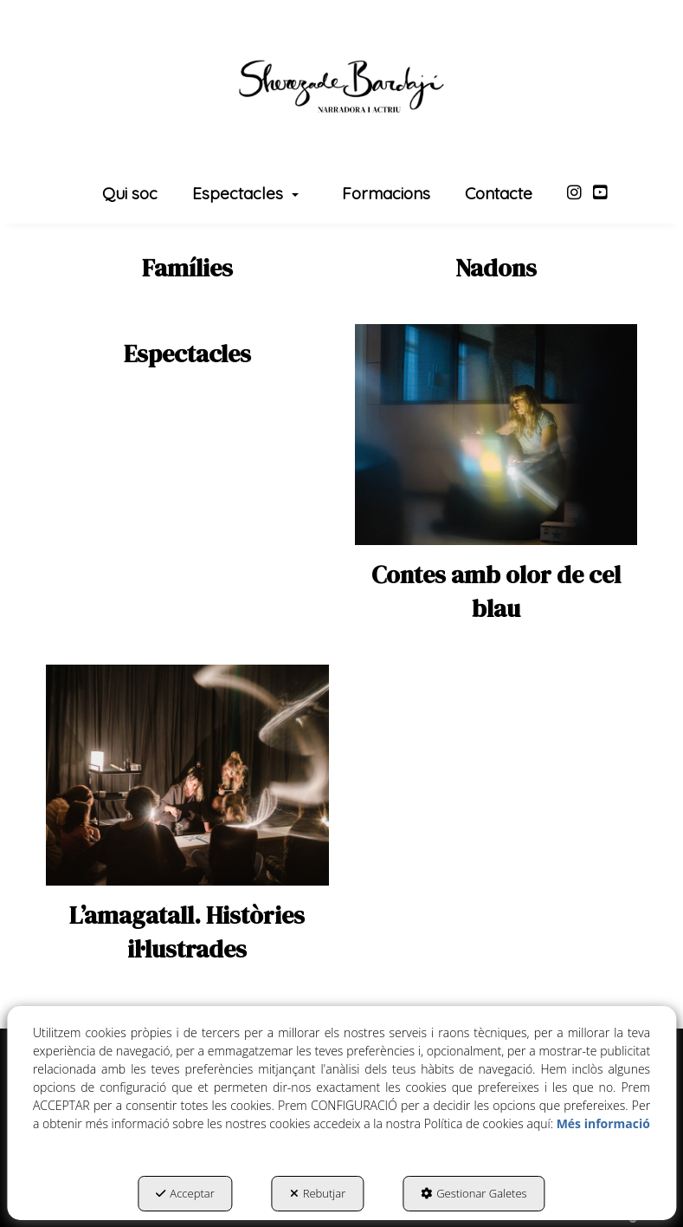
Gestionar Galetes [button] (473, 1193)
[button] (341, 86)
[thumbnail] (187, 268)
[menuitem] (130, 195)
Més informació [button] (603, 1123)
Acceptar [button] (185, 1193)
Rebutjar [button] (318, 1193)
